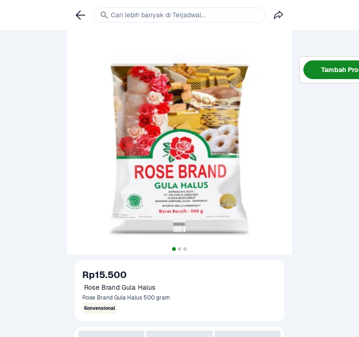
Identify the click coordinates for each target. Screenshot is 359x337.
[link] (80, 15)
